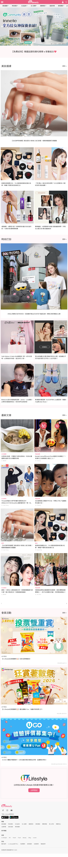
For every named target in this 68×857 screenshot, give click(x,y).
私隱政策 (36, 844)
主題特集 (3, 826)
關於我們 (3, 844)
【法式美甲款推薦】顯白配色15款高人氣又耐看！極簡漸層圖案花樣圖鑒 (34, 141)
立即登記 (34, 790)
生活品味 (23, 6)
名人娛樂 (33, 6)
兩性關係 (60, 6)
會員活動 (10, 826)
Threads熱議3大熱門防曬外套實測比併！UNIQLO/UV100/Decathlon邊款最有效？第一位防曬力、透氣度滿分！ (16, 503)
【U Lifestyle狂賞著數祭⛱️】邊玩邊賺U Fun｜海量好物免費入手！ (22, 709)
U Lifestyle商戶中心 (13, 844)
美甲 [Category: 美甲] (2, 543)
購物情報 (44, 824)
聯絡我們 (43, 844)
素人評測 (51, 824)
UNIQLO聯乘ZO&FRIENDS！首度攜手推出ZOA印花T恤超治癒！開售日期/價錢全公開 (34, 314)
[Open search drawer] (66, 2)
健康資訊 (42, 6)
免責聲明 (22, 844)
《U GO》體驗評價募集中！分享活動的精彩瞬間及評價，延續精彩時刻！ (24, 760)
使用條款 (29, 844)
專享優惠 (17, 826)
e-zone (34, 837)
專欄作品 (58, 824)
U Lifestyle (4, 837)
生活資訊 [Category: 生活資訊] (3, 498)
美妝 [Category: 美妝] (36, 543)
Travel (14, 837)
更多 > (64, 66)
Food (19, 837)
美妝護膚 (4, 6)
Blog (30, 837)
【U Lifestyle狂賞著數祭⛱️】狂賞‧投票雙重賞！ (16, 659)
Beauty (24, 837)
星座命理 (52, 6)
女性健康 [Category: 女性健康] (3, 454)
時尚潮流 (14, 6)
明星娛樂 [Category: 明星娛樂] (37, 454)
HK (9, 837)
